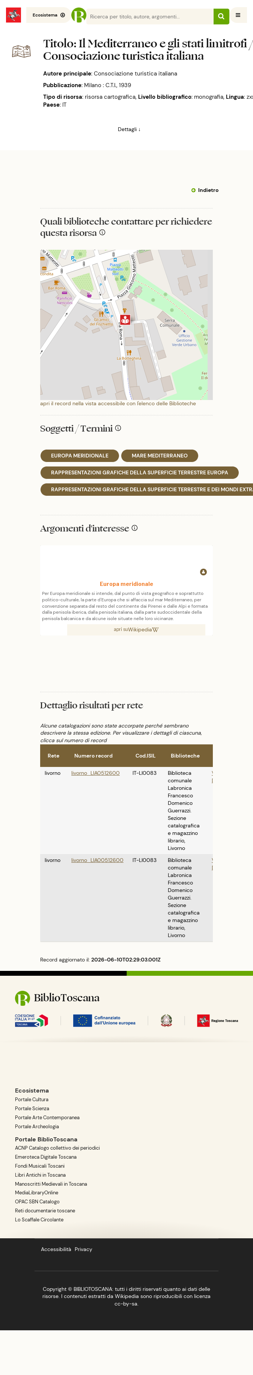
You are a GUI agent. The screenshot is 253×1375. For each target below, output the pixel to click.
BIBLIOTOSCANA (93, 1289)
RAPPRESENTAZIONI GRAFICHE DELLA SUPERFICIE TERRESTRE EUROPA (139, 472)
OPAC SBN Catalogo (37, 1201)
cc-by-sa (125, 1303)
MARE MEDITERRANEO (160, 455)
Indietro (208, 190)
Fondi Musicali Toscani (40, 1166)
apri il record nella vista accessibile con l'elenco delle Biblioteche (118, 403)
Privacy (83, 1249)
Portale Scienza (32, 1108)
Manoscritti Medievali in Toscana (51, 1184)
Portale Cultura (31, 1099)
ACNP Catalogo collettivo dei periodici (57, 1148)
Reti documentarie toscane (45, 1210)
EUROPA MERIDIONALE (79, 455)
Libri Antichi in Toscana (40, 1175)
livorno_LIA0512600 (95, 773)
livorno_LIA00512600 (97, 860)
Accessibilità (56, 1249)
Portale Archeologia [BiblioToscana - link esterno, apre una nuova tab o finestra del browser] (37, 1126)
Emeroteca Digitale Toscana (46, 1157)
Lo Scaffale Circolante (39, 1220)
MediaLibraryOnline (36, 1192)
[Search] (157, 16)
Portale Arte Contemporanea (47, 1117)
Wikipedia (143, 629)
